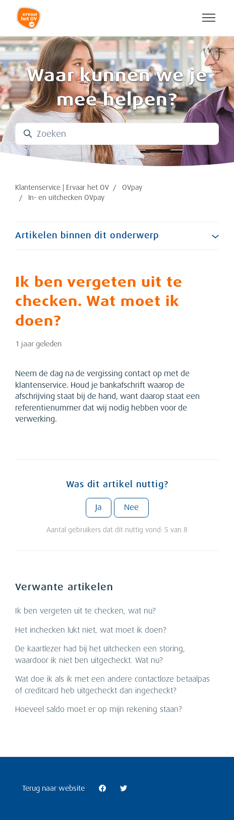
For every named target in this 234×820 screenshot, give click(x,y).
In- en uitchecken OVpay (66, 197)
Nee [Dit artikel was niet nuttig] (131, 507)
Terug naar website (53, 788)
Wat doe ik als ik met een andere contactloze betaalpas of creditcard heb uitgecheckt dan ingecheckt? (112, 685)
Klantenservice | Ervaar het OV (62, 187)
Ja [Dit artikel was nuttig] (98, 507)
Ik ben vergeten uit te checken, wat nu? (85, 611)
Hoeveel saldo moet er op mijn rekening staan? (98, 709)
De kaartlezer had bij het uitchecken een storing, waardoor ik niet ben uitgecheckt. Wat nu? (100, 654)
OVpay (132, 187)
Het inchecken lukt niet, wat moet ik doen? (90, 630)
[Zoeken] (117, 134)
